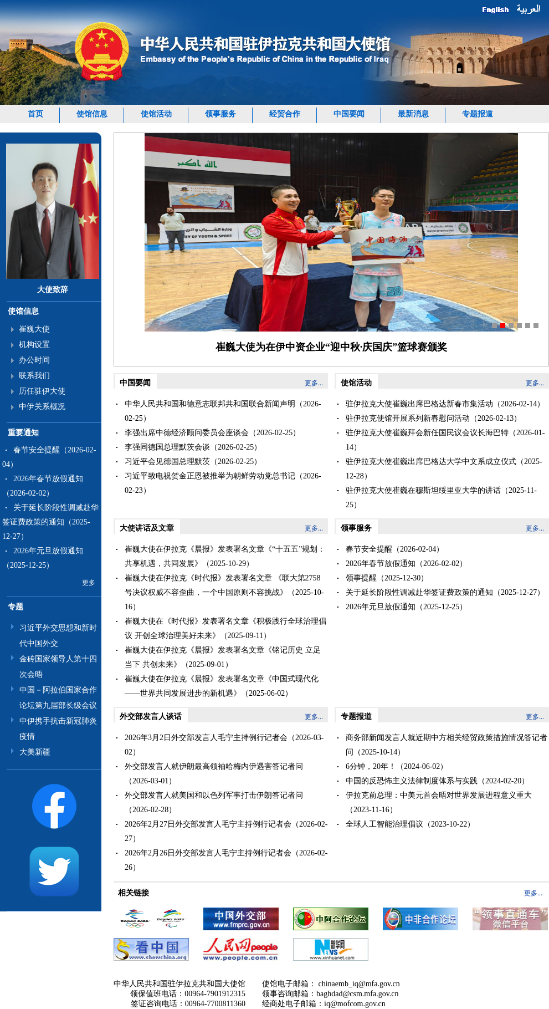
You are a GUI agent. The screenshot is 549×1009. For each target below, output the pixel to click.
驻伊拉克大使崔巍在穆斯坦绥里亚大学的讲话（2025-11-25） (441, 497)
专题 (15, 607)
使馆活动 (156, 114)
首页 (35, 114)
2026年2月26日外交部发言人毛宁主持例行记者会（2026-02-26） (226, 860)
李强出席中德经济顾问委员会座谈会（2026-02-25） (212, 433)
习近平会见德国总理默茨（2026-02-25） (193, 461)
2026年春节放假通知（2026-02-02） (406, 563)
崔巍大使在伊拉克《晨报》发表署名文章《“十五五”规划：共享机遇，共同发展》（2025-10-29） (225, 556)
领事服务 (220, 114)
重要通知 (23, 433)
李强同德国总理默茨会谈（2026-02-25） (193, 447)
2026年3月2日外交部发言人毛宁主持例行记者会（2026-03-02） (224, 744)
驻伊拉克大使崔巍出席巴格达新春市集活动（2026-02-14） (445, 404)
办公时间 (34, 360)
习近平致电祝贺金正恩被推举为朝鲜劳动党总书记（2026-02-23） (223, 483)
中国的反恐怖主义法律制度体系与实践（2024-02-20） (437, 781)
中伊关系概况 (42, 406)
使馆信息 (91, 114)
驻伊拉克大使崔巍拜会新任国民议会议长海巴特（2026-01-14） (445, 440)
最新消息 (413, 114)
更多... (314, 383)
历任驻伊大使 (42, 391)
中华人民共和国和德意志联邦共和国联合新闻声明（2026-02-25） (223, 411)
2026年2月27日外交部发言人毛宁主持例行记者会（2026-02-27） (226, 831)
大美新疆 (34, 752)
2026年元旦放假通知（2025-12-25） (406, 607)
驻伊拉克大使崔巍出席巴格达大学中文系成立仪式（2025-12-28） (444, 468)
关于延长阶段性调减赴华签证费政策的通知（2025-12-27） (50, 522)
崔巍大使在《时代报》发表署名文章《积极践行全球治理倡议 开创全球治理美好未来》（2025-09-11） (225, 628)
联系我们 (34, 375)
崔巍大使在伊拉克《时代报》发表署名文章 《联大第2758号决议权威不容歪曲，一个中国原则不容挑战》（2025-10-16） (224, 592)
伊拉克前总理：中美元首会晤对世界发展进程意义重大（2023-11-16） (439, 802)
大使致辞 (52, 290)
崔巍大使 (34, 329)
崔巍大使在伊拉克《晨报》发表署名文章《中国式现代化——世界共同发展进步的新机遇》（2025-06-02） (222, 686)
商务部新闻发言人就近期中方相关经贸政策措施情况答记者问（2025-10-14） (446, 744)
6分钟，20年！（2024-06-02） (397, 766)
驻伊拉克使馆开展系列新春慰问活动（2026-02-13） (433, 418)
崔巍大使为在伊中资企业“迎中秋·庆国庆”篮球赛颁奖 (332, 347)
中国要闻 (349, 114)
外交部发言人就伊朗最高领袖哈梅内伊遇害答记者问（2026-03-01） (214, 773)
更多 (88, 583)
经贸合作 (284, 114)
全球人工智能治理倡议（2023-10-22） (410, 824)
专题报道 (477, 114)
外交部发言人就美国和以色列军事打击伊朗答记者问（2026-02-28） (214, 802)
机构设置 (34, 344)
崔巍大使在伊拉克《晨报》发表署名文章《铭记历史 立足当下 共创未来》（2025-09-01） (223, 657)
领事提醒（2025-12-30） (387, 578)
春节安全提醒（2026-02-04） (395, 549)
